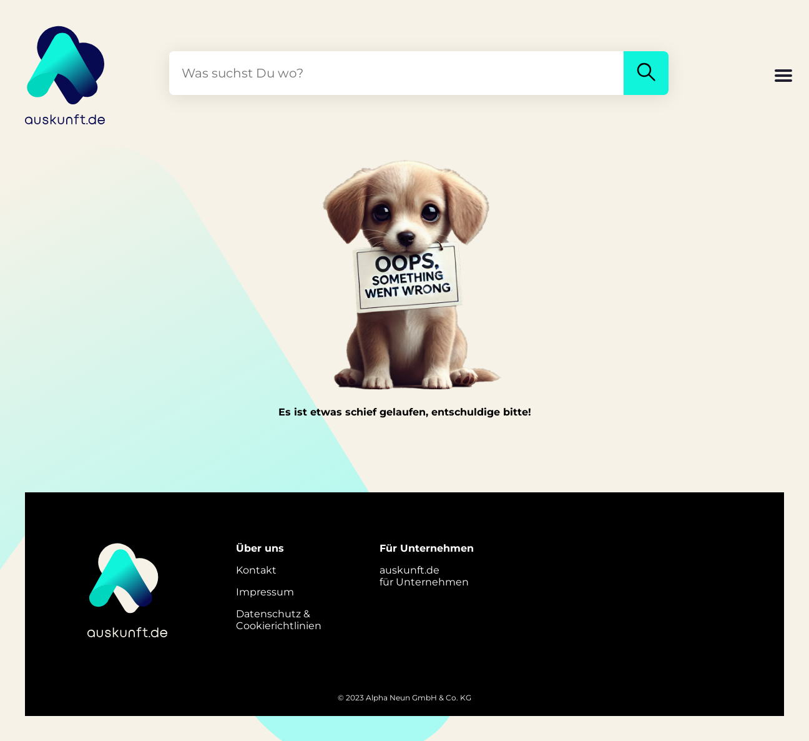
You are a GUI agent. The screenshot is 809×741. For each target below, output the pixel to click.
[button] (783, 77)
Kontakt (256, 570)
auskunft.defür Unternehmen (424, 576)
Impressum (265, 592)
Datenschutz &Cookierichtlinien (278, 620)
